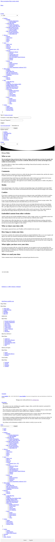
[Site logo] (9, 4)
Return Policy (8, 325)
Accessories (9, 89)
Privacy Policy (8, 326)
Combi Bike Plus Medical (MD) (13, 84)
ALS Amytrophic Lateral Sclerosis (17, 57)
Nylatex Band (12, 92)
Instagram (7, 365)
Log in (2, 122)
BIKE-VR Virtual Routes (12, 88)
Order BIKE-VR (13, 33)
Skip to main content (14, 1)
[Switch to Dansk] (24, 540)
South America (12, 101)
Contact (8, 106)
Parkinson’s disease (13, 52)
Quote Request (9, 108)
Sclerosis (11, 53)
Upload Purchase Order (10, 342)
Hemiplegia (12, 64)
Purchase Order (9, 110)
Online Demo (9, 107)
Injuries (8, 61)
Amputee (11, 66)
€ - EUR (3, 15)
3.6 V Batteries (12, 95)
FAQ (6, 345)
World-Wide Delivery (9, 353)
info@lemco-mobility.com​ (8, 301)
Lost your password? (5, 125)
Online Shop (6, 308)
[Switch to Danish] (28, 111)
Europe (10, 98)
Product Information (13, 21)
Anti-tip (11, 93)
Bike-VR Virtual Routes (11, 31)
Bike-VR (5, 135)
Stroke (10, 62)
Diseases (8, 50)
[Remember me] (11, 125)
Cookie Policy (8, 327)
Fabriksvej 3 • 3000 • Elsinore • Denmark (11, 286)
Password (5, 120)
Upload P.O (7, 343)
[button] (27, 306)
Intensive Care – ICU (14, 49)
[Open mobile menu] (2, 5)
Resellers (7, 355)
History (8, 40)
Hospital (8, 48)
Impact (7, 39)
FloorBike (5, 134)
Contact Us (7, 338)
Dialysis (8, 45)
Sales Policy (7, 323)
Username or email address (9, 117)
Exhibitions (9, 75)
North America (12, 99)
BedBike (8, 19)
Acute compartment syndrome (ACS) (17, 67)
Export (7, 97)
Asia (10, 102)
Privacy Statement (9, 328)
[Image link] (5, 371)
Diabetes (11, 58)
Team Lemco (9, 37)
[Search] (7, 128)
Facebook (7, 362)
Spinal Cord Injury (13, 63)
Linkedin (7, 366)
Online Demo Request (10, 340)
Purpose (8, 36)
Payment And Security (10, 321)
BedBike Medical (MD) (11, 85)
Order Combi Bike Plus (14, 26)
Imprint (6, 330)
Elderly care (9, 44)
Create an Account (8, 115)
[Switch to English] (30, 540)
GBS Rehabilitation (13, 55)
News (7, 41)
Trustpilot (4, 393)
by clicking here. (35, 400)
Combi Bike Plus (10, 23)
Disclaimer (7, 331)
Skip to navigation (5, 1)
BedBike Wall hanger (14, 90)
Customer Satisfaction (10, 322)
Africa (10, 103)
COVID (11, 59)
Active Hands (12, 94)
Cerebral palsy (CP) (13, 54)
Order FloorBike (13, 30)
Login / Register (7, 536)
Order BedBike (12, 22)
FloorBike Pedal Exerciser (12, 27)
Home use (8, 46)
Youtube (6, 363)
